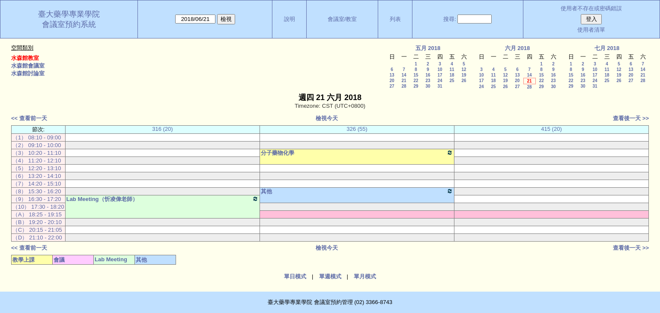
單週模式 (330, 276)
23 (427, 80)
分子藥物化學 (357, 152)
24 (439, 80)
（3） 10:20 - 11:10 (36, 153)
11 (451, 69)
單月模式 (365, 276)
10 (439, 69)
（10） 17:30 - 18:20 (38, 207)
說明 (289, 19)
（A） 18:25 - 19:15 (37, 214)
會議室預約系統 (69, 24)
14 (403, 75)
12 (463, 69)
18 (451, 75)
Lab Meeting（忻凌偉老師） (162, 198)
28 (403, 86)
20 (391, 80)
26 (463, 80)
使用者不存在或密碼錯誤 (591, 8)
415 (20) (551, 129)
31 (439, 86)
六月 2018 (517, 48)
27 (391, 86)
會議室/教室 (342, 19)
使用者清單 (591, 30)
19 (463, 75)
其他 (357, 191)
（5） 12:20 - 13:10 (36, 168)
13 (391, 75)
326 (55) (356, 129)
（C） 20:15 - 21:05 (37, 230)
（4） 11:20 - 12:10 (36, 160)
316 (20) (162, 129)
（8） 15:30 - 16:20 (36, 191)
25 (451, 80)
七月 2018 (607, 48)
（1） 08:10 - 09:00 (36, 137)
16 (427, 75)
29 (415, 86)
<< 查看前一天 (29, 118)
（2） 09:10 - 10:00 (36, 145)
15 (415, 75)
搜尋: (449, 19)
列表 (395, 19)
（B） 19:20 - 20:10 (37, 222)
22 (415, 80)
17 (439, 75)
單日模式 (295, 276)
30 (427, 86)
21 (403, 80)
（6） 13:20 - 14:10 (36, 176)
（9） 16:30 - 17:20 (36, 199)
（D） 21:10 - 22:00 (37, 237)
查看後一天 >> (631, 118)
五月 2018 (428, 48)
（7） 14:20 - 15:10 (36, 183)
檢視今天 (327, 118)
